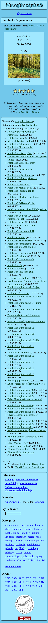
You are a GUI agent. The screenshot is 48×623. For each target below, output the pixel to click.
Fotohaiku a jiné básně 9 (20, 390)
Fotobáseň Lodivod (17, 215)
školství (41, 560)
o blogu (9, 540)
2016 (28, 582)
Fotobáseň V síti (15, 222)
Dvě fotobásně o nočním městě (23, 315)
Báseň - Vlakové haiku (19, 449)
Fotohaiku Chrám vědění (20, 147)
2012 (14, 586)
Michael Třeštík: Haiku (19, 141)
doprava (39, 525)
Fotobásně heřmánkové (19, 253)
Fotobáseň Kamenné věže (20, 259)
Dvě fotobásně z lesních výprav (23, 309)
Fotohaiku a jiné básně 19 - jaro (23, 287)
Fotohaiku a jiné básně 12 (20, 362)
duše (7, 529)
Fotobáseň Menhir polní (19, 187)
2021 (35, 578)
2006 (14, 590)
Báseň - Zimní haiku (18, 446)
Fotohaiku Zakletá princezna (22, 178)
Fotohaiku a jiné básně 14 (20, 346)
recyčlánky (20, 548)
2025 (7, 578)
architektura (11, 525)
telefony (9, 552)
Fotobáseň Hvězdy (17, 237)
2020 (41, 578)
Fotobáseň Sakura (16, 256)
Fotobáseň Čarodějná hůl (20, 169)
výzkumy (10, 560)
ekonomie (17, 529)
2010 (28, 586)
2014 (41, 582)
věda (19, 560)
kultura (35, 532)
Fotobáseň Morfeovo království (23, 197)
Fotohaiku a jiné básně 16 (20, 327)
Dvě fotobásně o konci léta (21, 334)
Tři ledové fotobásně (18, 293)
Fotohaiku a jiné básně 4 (20, 411)
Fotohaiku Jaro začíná (18, 184)
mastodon (21, 536)
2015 (35, 582)
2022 (28, 578)
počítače (9, 544)
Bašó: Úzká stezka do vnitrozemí (24, 399)
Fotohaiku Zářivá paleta (19, 153)
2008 (41, 586)
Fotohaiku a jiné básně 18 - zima (24, 296)
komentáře (10, 28)
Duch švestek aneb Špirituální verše (26, 383)
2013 (7, 586)
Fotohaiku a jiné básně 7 (20, 396)
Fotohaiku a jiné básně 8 (20, 393)
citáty (22, 525)
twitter (40, 25)
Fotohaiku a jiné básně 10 (20, 374)
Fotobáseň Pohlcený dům (20, 271)
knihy (16, 532)
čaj (24, 560)
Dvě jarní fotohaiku (17, 278)
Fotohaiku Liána (15, 138)
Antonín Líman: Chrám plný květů (25, 436)
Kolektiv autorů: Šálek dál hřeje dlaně (27, 209)
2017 (21, 582)
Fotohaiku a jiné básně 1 (20, 427)
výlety (39, 556)
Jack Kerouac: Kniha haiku (21, 225)
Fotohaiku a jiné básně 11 (20, 368)
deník (30, 525)
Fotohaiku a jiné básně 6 (20, 405)
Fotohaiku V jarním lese (20, 175)
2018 (14, 582)
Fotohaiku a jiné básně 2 (20, 424)
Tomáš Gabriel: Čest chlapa (29, 467)
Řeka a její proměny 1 (18, 380)
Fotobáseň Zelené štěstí (19, 240)
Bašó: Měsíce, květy (18, 442)
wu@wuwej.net (13, 501)
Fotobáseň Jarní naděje (19, 243)
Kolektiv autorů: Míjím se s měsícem (26, 430)
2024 (14, 578)
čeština (31, 560)
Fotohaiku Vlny (15, 265)
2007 (7, 590)
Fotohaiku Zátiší (16, 268)
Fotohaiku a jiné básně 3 (20, 421)
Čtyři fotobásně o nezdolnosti (22, 414)
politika (40, 540)
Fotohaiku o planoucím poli (21, 246)
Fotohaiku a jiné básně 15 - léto (23, 340)
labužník (9, 536)
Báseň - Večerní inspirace (20, 452)
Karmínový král (15, 218)
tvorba (32, 25)
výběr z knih (27, 556)
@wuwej (39, 501)
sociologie (33, 548)
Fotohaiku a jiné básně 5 (20, 408)
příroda (9, 548)
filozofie (28, 529)
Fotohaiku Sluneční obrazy (21, 162)
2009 (35, 586)
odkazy (31, 540)
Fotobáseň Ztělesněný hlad (21, 203)
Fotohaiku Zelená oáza (19, 144)
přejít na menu (24, 13)
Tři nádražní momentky (19, 352)
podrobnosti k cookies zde (27, 112)
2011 (21, 586)
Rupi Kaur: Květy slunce (33, 464)
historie (38, 529)
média (31, 536)
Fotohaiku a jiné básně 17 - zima (24, 302)
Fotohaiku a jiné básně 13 (20, 355)
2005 (21, 590)
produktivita (33, 544)
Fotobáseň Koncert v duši (20, 231)
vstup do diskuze (24, 121)
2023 (21, 578)
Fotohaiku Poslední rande (20, 190)
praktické (20, 544)
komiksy (25, 532)
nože (38, 536)
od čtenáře (20, 540)
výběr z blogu (12, 556)
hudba (8, 532)
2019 (7, 582)
